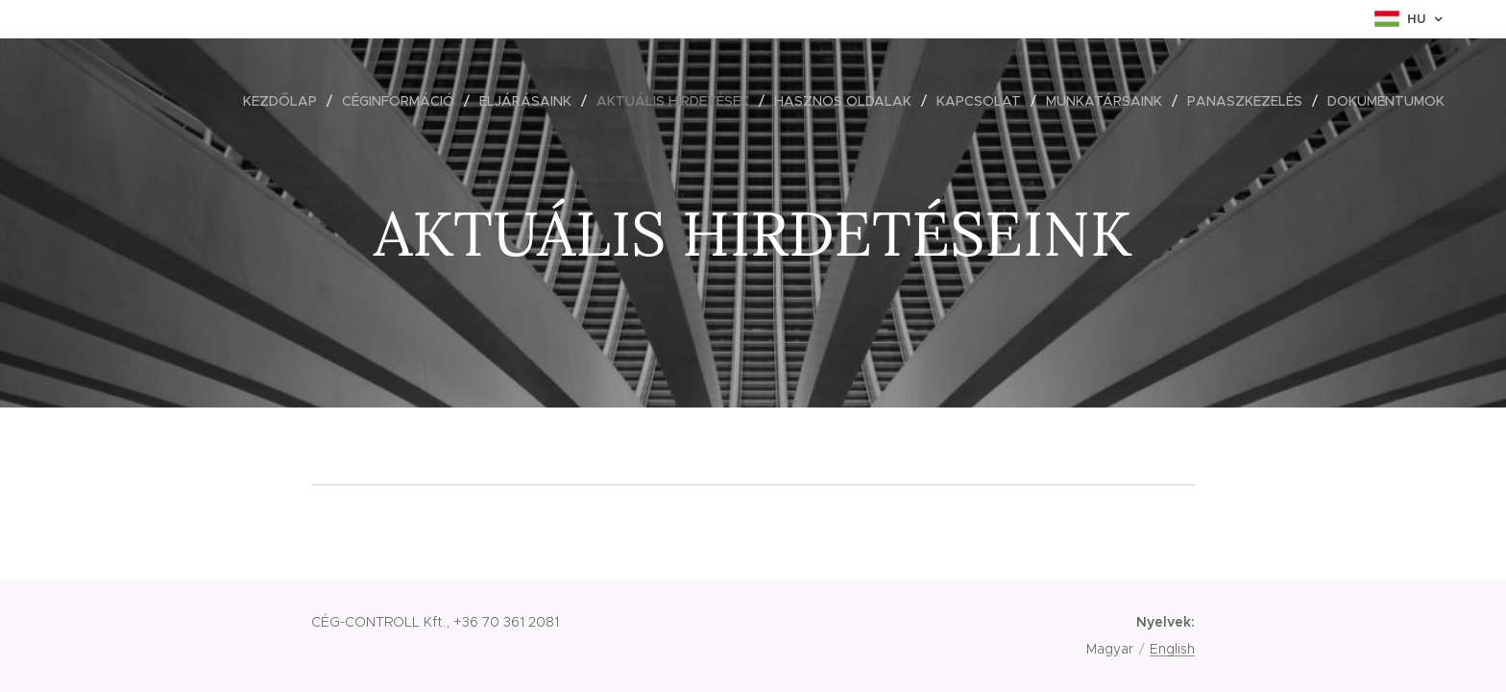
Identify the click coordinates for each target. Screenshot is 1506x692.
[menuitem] (285, 101)
